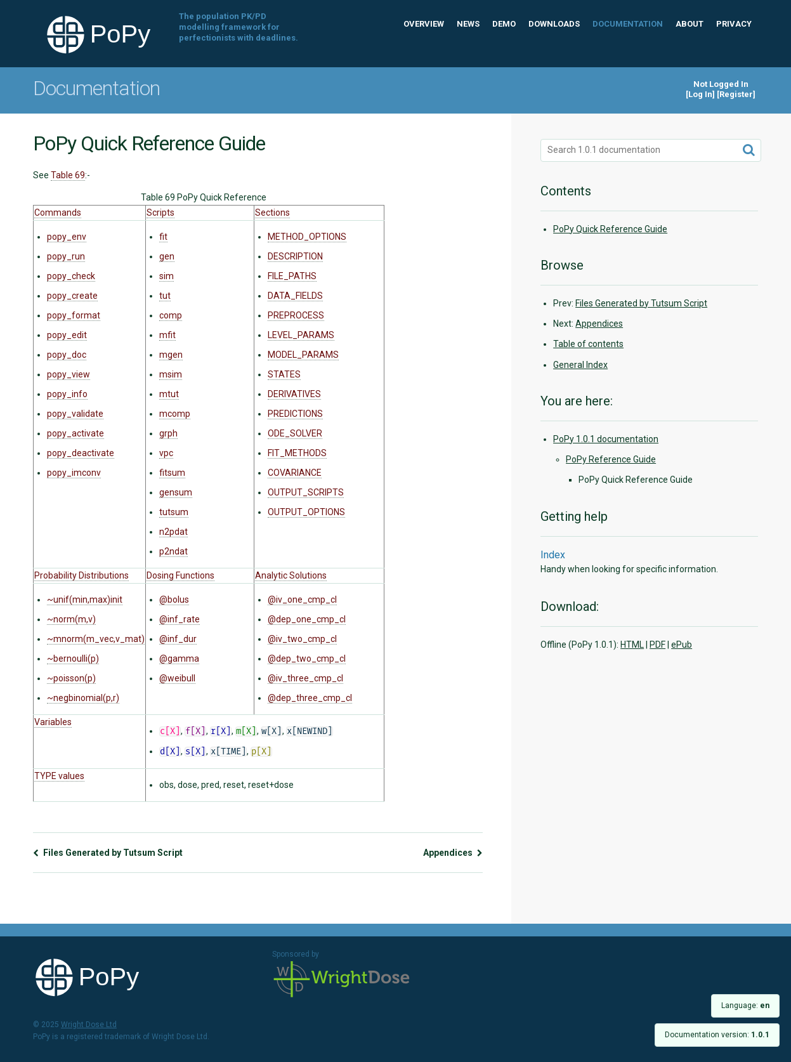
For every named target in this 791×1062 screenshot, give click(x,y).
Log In (700, 94)
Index (552, 555)
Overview (423, 24)
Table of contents (588, 344)
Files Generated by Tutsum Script (108, 853)
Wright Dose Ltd (342, 980)
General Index (580, 365)
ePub (681, 644)
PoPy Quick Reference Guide (610, 229)
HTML (632, 644)
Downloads (554, 24)
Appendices (453, 853)
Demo (504, 24)
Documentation (627, 24)
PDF (657, 644)
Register (736, 94)
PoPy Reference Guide (611, 459)
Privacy (734, 24)
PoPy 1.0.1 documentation (605, 439)
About (689, 24)
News (468, 24)
